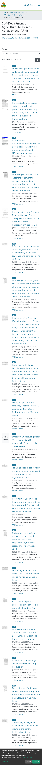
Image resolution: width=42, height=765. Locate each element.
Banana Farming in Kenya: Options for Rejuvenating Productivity (24, 663)
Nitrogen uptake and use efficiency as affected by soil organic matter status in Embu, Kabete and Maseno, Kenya (25, 409)
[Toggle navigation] (39, 5)
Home (4, 12)
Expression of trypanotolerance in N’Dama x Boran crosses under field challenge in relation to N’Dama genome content (26, 147)
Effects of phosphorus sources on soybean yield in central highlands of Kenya (25, 604)
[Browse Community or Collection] (21, 53)
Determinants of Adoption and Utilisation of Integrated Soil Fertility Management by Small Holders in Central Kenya (26, 695)
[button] (28, 5)
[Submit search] (24, 5)
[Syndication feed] (37, 60)
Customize (4, 762)
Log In (32, 5)
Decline (28, 762)
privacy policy (27, 757)
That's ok (36, 762)
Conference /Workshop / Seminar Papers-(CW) (19, 12)
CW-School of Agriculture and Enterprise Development (15, 15)
